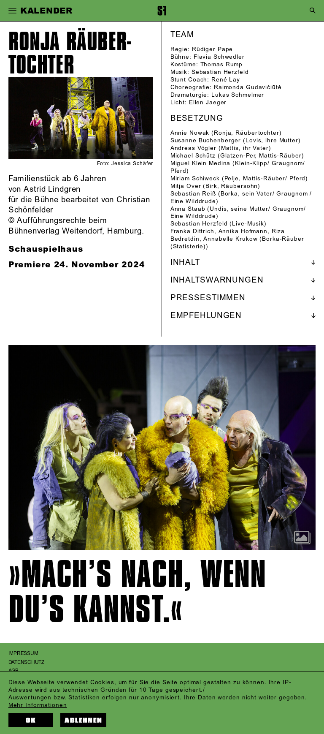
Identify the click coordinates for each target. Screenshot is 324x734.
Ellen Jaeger (208, 102)
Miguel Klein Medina (200, 163)
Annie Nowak (190, 132)
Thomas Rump (221, 64)
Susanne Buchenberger (205, 140)
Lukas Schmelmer (237, 94)
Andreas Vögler (193, 148)
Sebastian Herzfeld (220, 72)
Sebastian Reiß (193, 193)
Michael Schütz (193, 155)
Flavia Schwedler (219, 56)
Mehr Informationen (37, 705)
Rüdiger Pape (212, 49)
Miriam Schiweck (195, 178)
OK (31, 720)
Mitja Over (185, 186)
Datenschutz (26, 662)
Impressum (23, 653)
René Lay (225, 79)
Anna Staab (187, 208)
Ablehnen (83, 720)
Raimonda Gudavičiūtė (248, 87)
